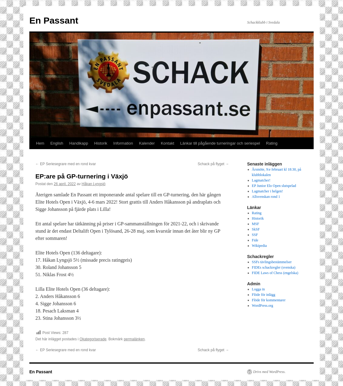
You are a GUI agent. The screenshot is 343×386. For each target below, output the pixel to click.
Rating (272, 143)
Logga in (258, 289)
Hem (40, 143)
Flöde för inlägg (263, 295)
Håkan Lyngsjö (94, 184)
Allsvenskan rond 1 (266, 197)
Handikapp (78, 143)
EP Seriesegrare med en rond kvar (65, 164)
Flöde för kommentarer (269, 300)
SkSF (256, 229)
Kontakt (167, 143)
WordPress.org (262, 305)
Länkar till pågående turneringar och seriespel (220, 143)
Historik (100, 143)
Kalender (147, 143)
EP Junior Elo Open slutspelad (274, 186)
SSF (255, 235)
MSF (255, 224)
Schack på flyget (213, 164)
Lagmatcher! (261, 180)
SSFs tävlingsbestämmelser (272, 262)
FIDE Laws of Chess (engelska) (275, 273)
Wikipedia (259, 246)
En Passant (53, 20)
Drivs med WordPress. (269, 372)
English (56, 143)
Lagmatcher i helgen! (267, 191)
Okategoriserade (93, 339)
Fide (255, 240)
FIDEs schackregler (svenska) (274, 267)
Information (123, 143)
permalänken (134, 339)
